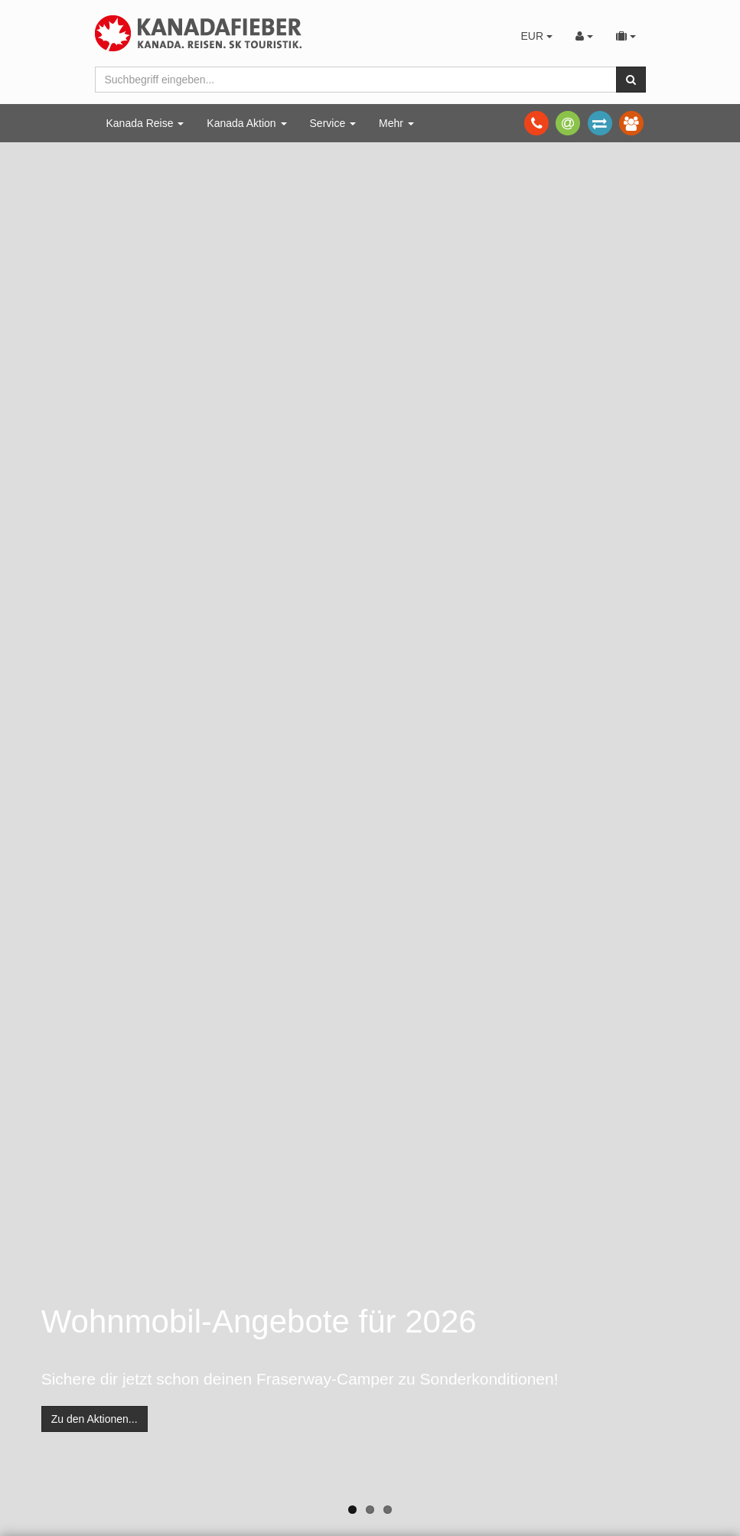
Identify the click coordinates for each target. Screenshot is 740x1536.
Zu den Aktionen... (94, 1419)
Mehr (396, 123)
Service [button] (333, 123)
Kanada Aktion (246, 123)
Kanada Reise (145, 123)
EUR (536, 36)
